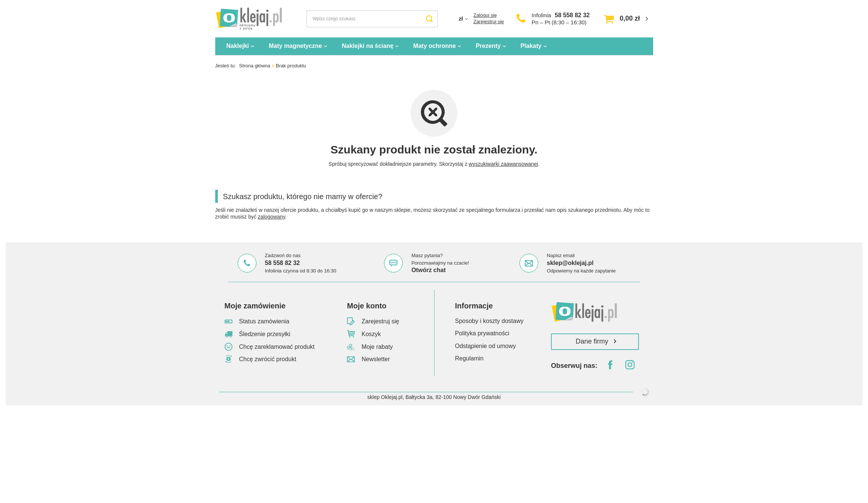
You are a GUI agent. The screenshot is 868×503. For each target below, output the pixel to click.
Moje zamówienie (255, 306)
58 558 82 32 (572, 15)
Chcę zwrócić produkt (267, 359)
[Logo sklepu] (248, 18)
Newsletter (376, 359)
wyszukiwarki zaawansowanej (503, 164)
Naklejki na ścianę (367, 46)
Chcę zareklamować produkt (277, 347)
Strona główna (254, 65)
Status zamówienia (264, 321)
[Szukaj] (429, 18)
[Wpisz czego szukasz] (372, 18)
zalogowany (271, 217)
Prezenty (488, 46)
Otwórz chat (428, 270)
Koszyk (371, 334)
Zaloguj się (485, 15)
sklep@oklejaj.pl (570, 263)
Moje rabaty (377, 347)
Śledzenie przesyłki (264, 334)
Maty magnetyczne (295, 46)
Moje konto (367, 306)
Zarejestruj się (488, 21)
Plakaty (531, 46)
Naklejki (237, 46)
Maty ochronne (434, 46)
